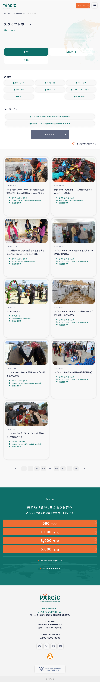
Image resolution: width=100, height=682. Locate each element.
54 (43, 468)
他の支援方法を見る (51, 568)
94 (76, 468)
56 (56, 468)
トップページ (8, 13)
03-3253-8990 (51, 634)
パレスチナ (81, 82)
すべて (26, 52)
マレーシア (50, 89)
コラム (26, 60)
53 (37, 468)
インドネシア (81, 96)
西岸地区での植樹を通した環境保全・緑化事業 (51, 116)
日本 (20, 96)
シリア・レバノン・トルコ (82, 89)
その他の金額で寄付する (51, 560)
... (30, 468)
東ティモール (19, 82)
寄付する (81, 5)
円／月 (50, 523)
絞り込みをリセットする (86, 143)
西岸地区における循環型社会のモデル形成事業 (51, 123)
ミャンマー (19, 89)
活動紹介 (19, 13)
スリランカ (51, 82)
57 (63, 468)
